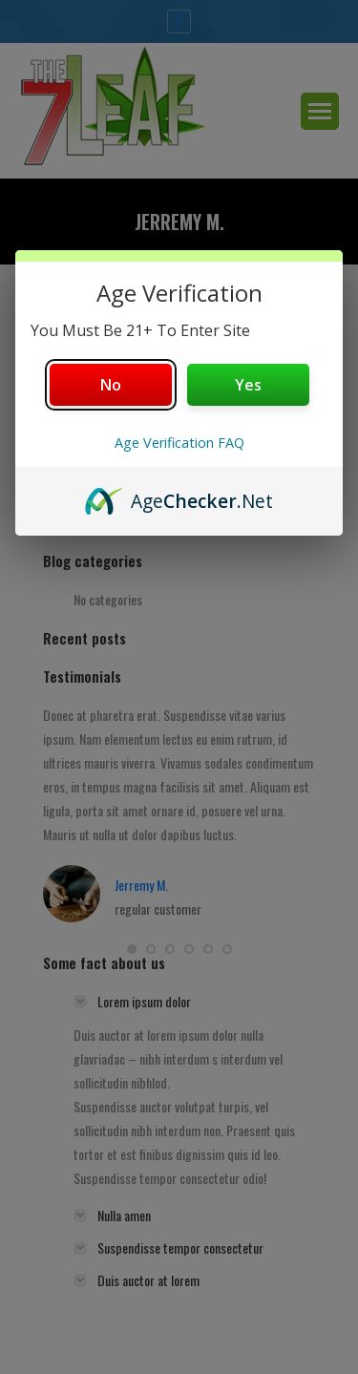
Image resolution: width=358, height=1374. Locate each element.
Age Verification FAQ (179, 442)
